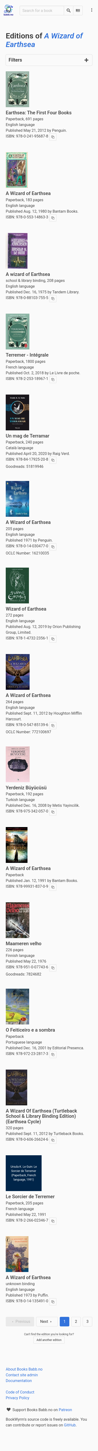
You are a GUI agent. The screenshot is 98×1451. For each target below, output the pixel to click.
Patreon (65, 1410)
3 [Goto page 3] (88, 1321)
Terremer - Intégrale (27, 355)
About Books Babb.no (24, 1369)
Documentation (19, 1380)
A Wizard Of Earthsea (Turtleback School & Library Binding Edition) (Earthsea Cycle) (41, 1116)
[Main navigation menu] (92, 10)
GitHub (70, 1425)
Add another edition (49, 1340)
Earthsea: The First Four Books (38, 113)
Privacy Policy (17, 1398)
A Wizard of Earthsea (28, 193)
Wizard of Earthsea (26, 609)
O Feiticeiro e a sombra (30, 1030)
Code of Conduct (20, 1392)
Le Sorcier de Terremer (30, 1196)
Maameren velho (23, 943)
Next (47, 1321)
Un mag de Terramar (27, 436)
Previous (20, 1321)
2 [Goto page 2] (76, 1321)
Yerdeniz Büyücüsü (26, 788)
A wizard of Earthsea (28, 274)
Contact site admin (22, 1375)
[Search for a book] (42, 10)
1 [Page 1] (65, 1321)
